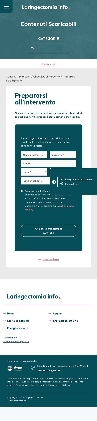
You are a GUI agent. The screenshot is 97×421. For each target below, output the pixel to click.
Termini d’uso (10, 337)
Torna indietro (51, 259)
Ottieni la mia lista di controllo (48, 230)
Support (57, 313)
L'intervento (52, 76)
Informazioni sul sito (65, 320)
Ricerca (46, 63)
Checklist (38, 76)
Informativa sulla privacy (16, 341)
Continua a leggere (46, 370)
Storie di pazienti (18, 320)
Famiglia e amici (17, 328)
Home (10, 313)
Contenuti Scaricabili (18, 76)
